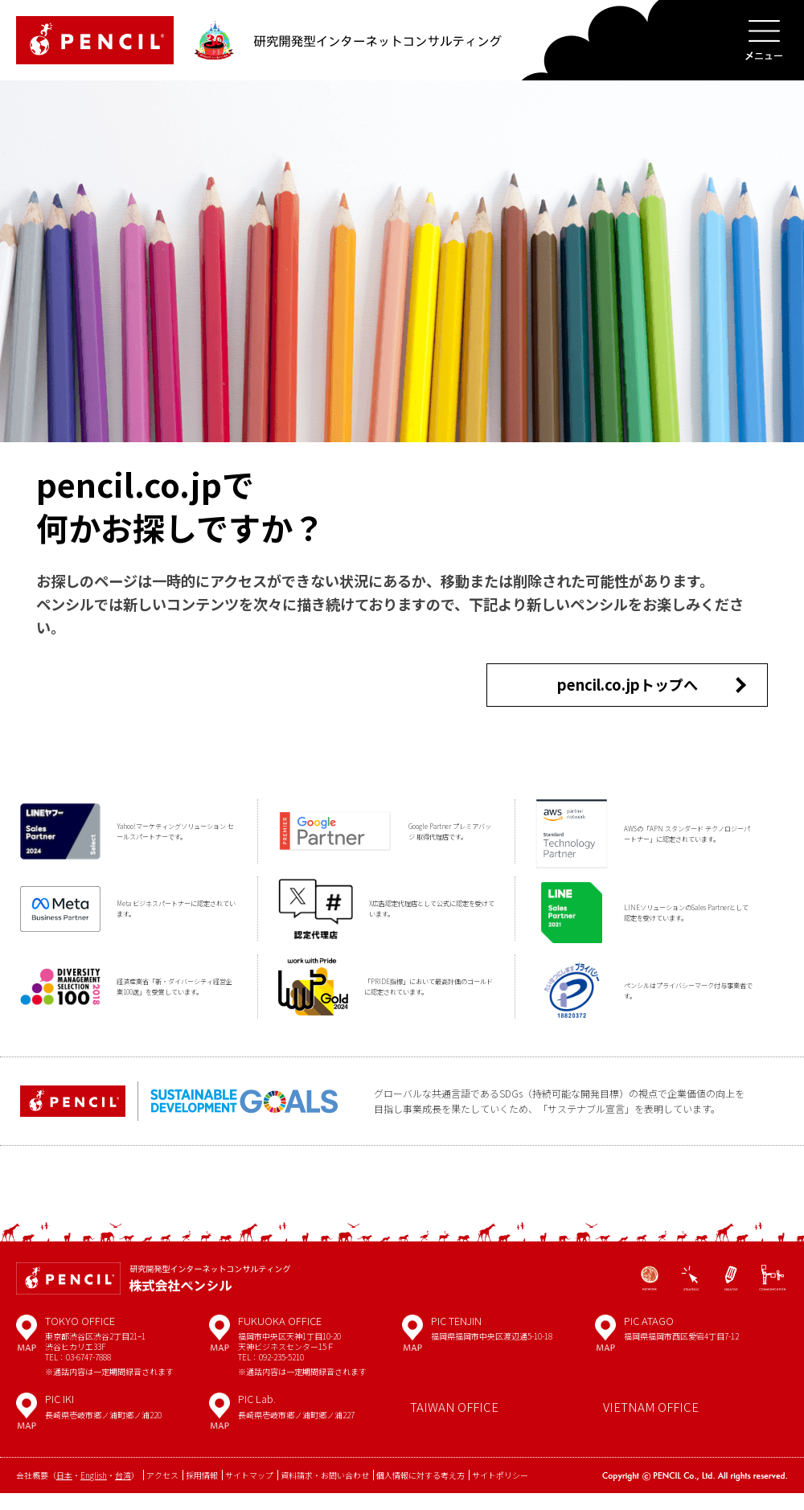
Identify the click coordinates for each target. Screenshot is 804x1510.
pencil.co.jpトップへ (627, 693)
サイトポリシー (500, 1493)
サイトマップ (249, 1493)
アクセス (162, 1493)
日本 (64, 1493)
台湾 (123, 1493)
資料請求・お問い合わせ (325, 1493)
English (93, 1493)
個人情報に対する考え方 (420, 1493)
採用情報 (202, 1493)
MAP (26, 1356)
